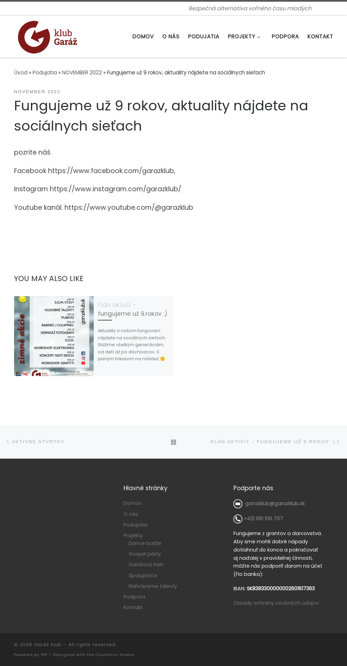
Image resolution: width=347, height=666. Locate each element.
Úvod (20, 72)
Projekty (133, 535)
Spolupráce (143, 574)
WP (44, 654)
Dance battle (145, 542)
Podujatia (45, 72)
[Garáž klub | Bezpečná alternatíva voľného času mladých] (47, 35)
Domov (133, 502)
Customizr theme (114, 654)
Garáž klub (47, 644)
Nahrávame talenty (153, 585)
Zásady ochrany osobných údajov (276, 602)
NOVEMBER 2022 (82, 72)
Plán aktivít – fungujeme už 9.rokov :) (132, 309)
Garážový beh (146, 564)
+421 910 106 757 (258, 518)
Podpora (134, 596)
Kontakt (133, 607)
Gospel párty (145, 553)
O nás (131, 513)
